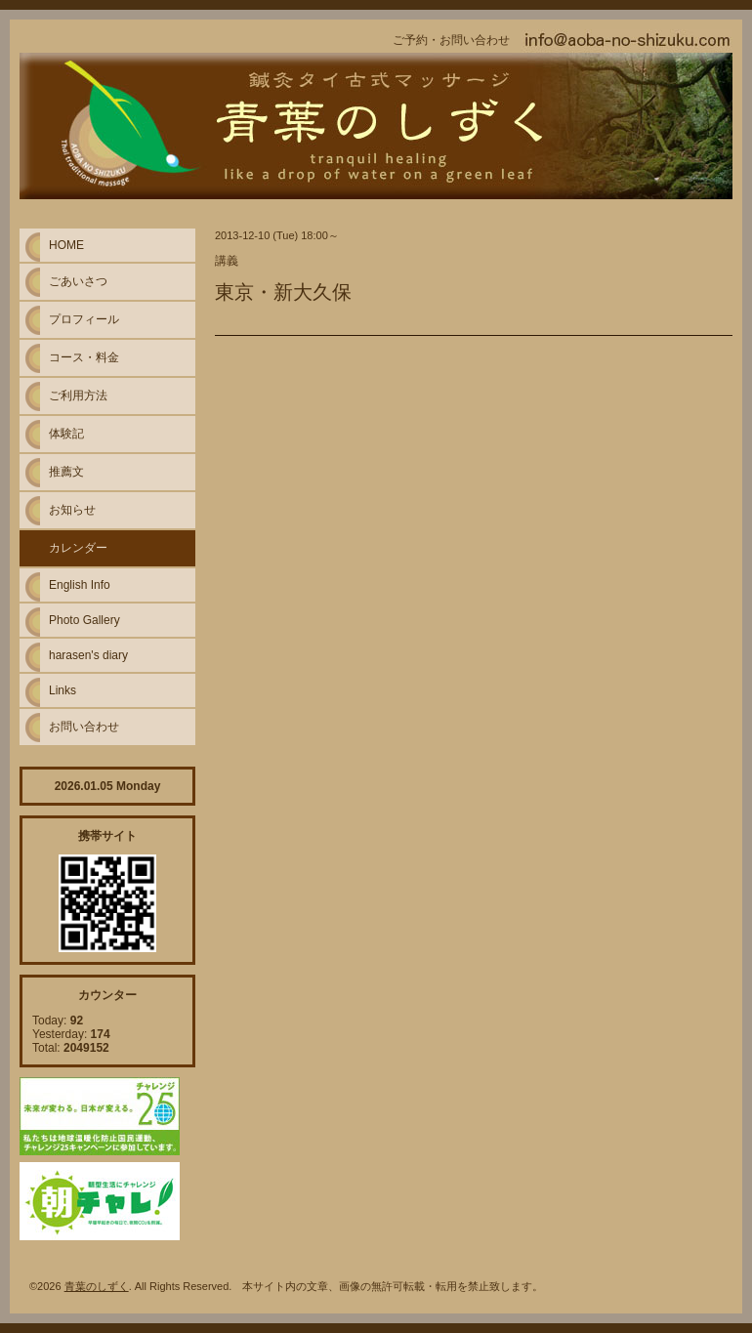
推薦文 (66, 472)
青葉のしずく (96, 1286)
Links (62, 690)
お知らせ (72, 510)
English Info (79, 585)
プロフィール (84, 319)
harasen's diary (88, 655)
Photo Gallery (84, 620)
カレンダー (78, 548)
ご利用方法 (78, 395)
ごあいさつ (78, 281)
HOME (66, 245)
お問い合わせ (84, 726)
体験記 (66, 433)
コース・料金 (84, 357)
